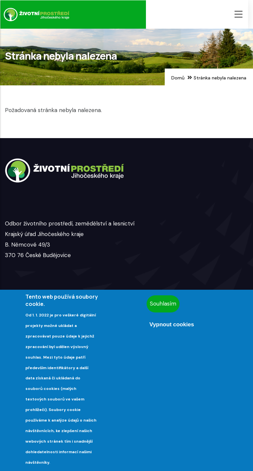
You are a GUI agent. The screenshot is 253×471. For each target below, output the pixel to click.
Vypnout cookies (171, 324)
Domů (177, 78)
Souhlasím (163, 303)
